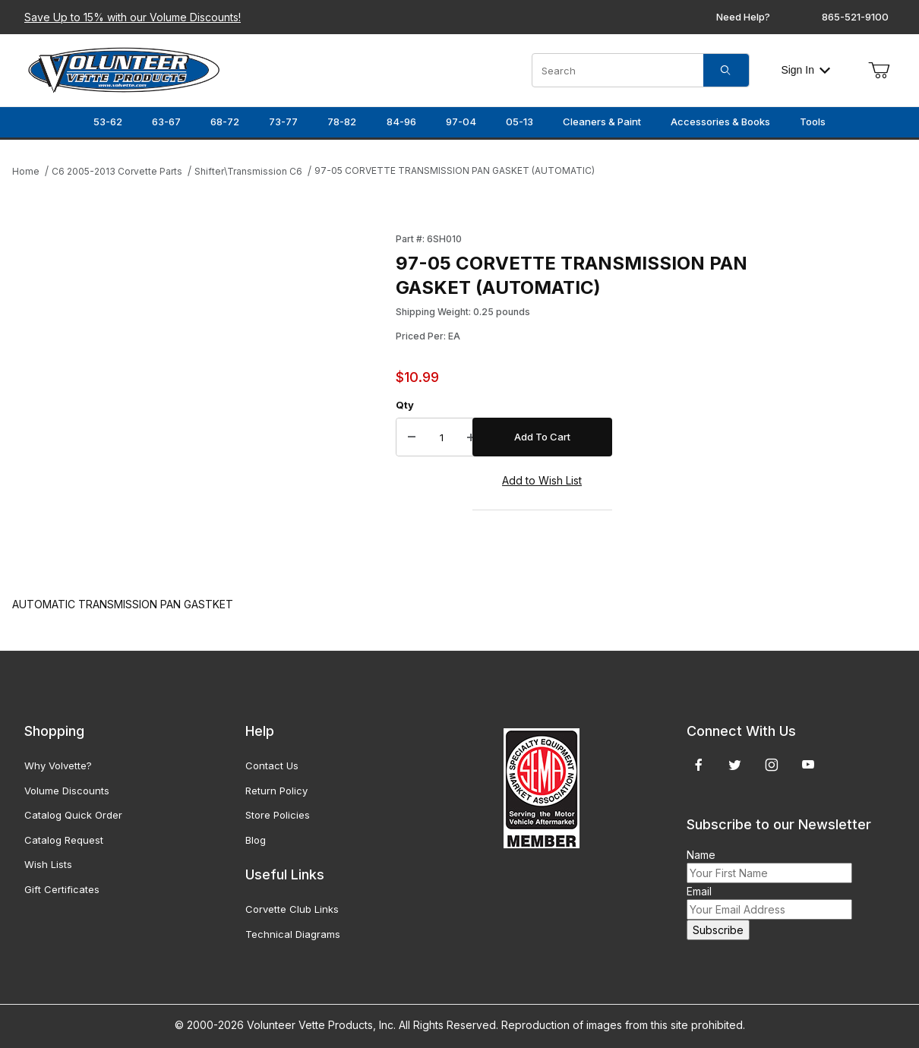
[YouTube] (808, 765)
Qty (405, 405)
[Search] (726, 70)
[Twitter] (734, 765)
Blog (255, 840)
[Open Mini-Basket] (879, 71)
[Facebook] (699, 765)
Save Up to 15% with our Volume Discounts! (132, 17)
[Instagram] (772, 765)
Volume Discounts (66, 790)
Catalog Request (63, 840)
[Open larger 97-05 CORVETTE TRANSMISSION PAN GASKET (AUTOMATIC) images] (199, 399)
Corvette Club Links (292, 909)
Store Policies (277, 815)
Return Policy (276, 790)
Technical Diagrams (292, 934)
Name (701, 854)
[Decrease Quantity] (411, 437)
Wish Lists (48, 864)
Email (699, 891)
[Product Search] (617, 70)
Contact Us (271, 765)
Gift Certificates (61, 889)
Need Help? (743, 17)
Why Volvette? (58, 765)
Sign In (805, 70)
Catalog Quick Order (73, 815)
